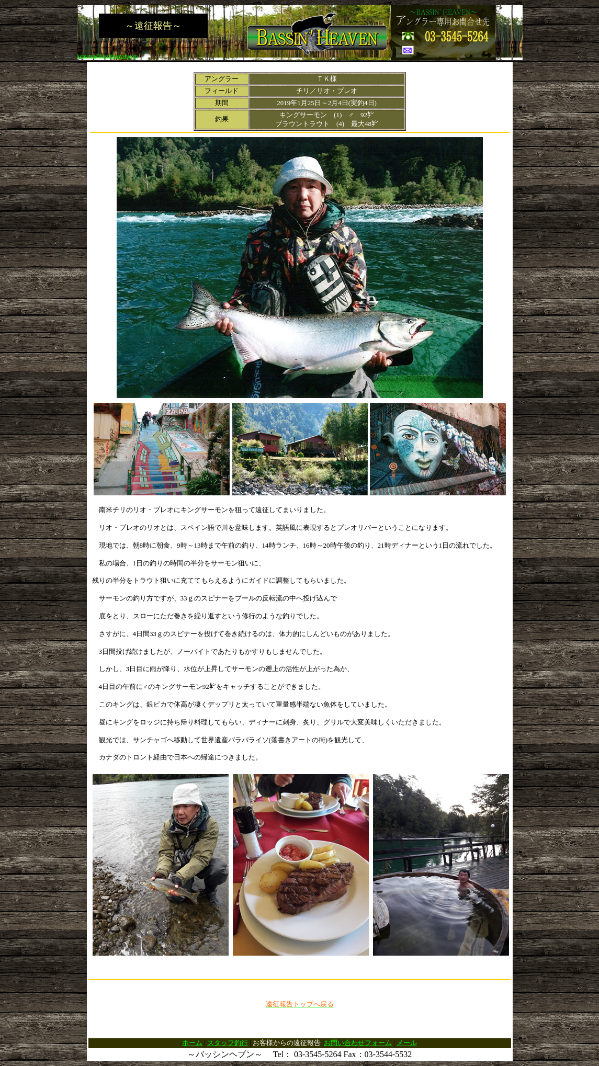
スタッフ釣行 (227, 1043)
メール (407, 1043)
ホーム (192, 1043)
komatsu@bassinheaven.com (107, 56)
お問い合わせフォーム (358, 1043)
